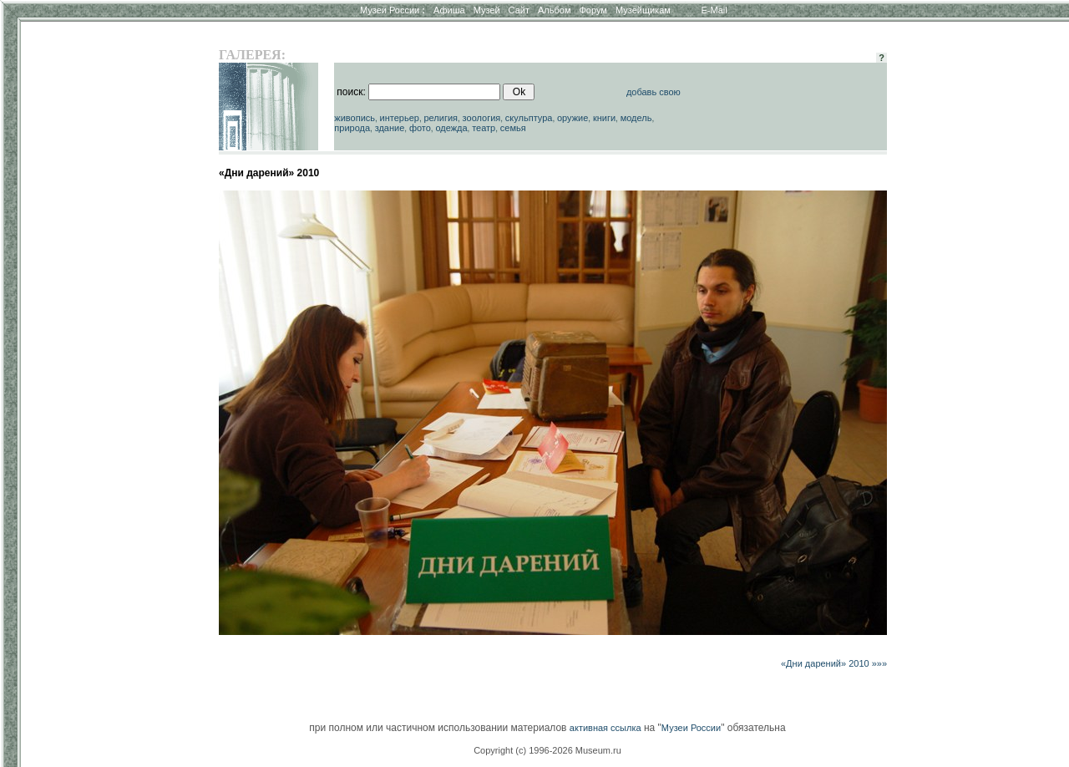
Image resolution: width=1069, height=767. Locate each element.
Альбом (554, 10)
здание (390, 128)
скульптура (529, 118)
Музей (487, 10)
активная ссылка (605, 728)
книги (604, 118)
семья (513, 128)
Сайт (519, 10)
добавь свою (653, 92)
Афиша (449, 10)
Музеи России (392, 10)
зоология (482, 118)
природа (352, 128)
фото (420, 128)
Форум (592, 10)
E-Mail (714, 10)
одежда (451, 128)
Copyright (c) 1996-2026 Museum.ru (547, 750)
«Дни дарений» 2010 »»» (834, 663)
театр (483, 128)
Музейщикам (643, 10)
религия (440, 118)
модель (636, 118)
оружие (572, 118)
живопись (354, 118)
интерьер (399, 118)
